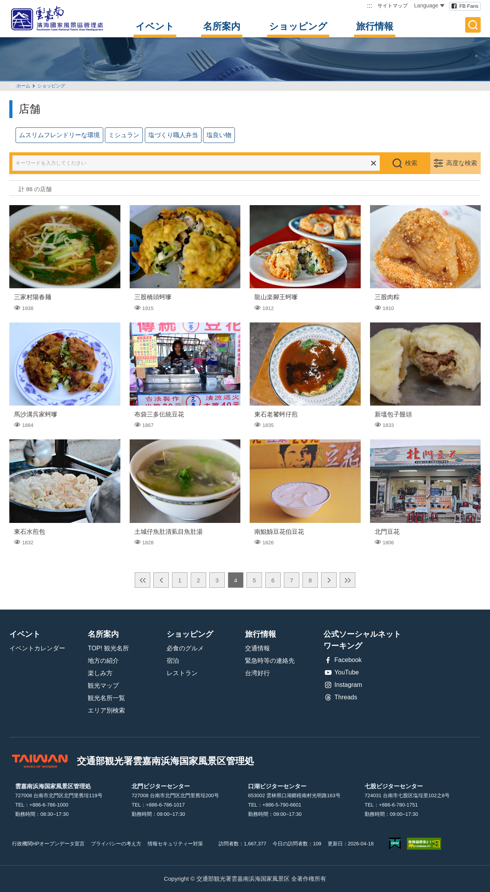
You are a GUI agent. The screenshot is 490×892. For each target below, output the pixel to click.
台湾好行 (257, 673)
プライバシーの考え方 (116, 844)
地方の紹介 (103, 660)
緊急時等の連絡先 (270, 660)
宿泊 (173, 660)
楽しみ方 (100, 673)
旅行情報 (374, 26)
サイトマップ (392, 6)
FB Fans (468, 6)
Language (429, 5)
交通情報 (257, 648)
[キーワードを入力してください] (201, 163)
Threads (340, 697)
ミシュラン (123, 135)
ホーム (23, 86)
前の (161, 580)
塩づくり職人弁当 (173, 135)
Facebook (342, 660)
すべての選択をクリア (373, 163)
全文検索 (473, 25)
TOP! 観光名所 (108, 648)
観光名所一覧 (106, 698)
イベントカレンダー (37, 648)
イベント (155, 26)
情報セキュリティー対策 (175, 844)
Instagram (342, 685)
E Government (395, 844)
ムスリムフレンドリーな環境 (59, 135)
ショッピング (298, 26)
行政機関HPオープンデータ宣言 (48, 844)
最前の (142, 580)
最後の (347, 580)
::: (369, 5)
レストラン (182, 673)
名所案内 (221, 26)
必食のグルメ (185, 648)
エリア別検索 (106, 710)
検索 (411, 163)
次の (329, 580)
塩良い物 (219, 135)
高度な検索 (461, 163)
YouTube (341, 672)
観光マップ (103, 685)
